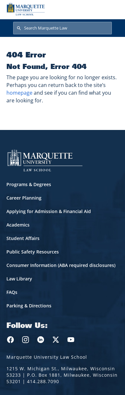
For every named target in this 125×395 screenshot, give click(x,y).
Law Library (19, 279)
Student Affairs (23, 238)
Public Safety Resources (32, 252)
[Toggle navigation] (112, 9)
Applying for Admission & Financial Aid (48, 211)
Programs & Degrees (28, 184)
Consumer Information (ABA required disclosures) (60, 265)
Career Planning (23, 198)
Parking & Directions (28, 306)
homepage (19, 92)
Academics (18, 225)
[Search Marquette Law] (62, 28)
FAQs (11, 292)
